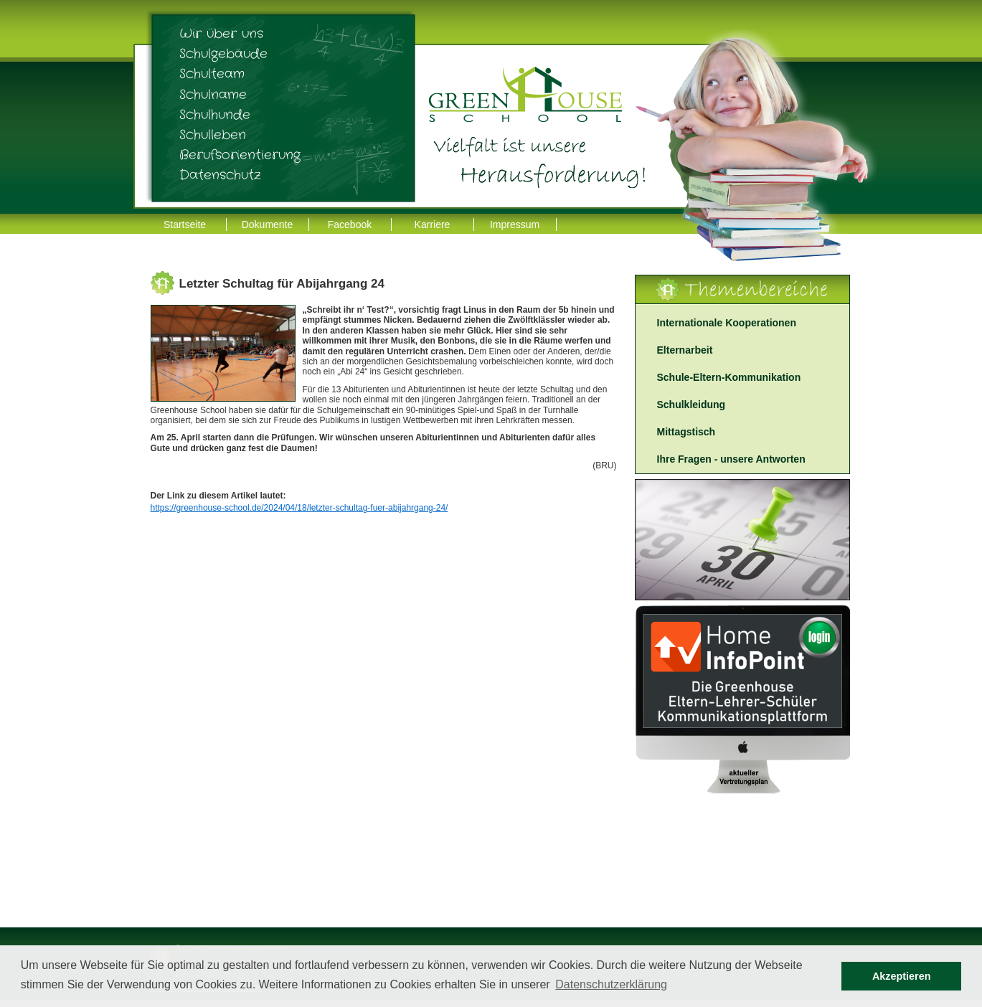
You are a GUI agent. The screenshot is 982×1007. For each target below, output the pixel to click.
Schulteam (212, 74)
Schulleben (212, 135)
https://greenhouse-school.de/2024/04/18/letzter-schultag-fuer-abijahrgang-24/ (299, 508)
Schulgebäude (223, 53)
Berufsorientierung (240, 155)
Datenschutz (220, 175)
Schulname (213, 94)
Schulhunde (214, 114)
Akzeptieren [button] (901, 976)
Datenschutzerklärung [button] (611, 984)
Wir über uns (221, 33)
